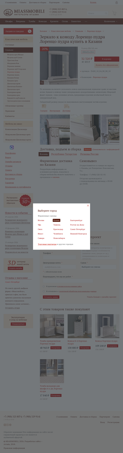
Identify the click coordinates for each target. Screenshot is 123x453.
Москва (41, 220)
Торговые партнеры (47, 244)
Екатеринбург (76, 220)
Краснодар (58, 229)
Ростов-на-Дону (77, 225)
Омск (40, 229)
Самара (41, 238)
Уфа (39, 225)
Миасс (40, 233)
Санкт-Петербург (77, 229)
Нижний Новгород (78, 233)
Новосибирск (59, 238)
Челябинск (58, 233)
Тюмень (56, 225)
